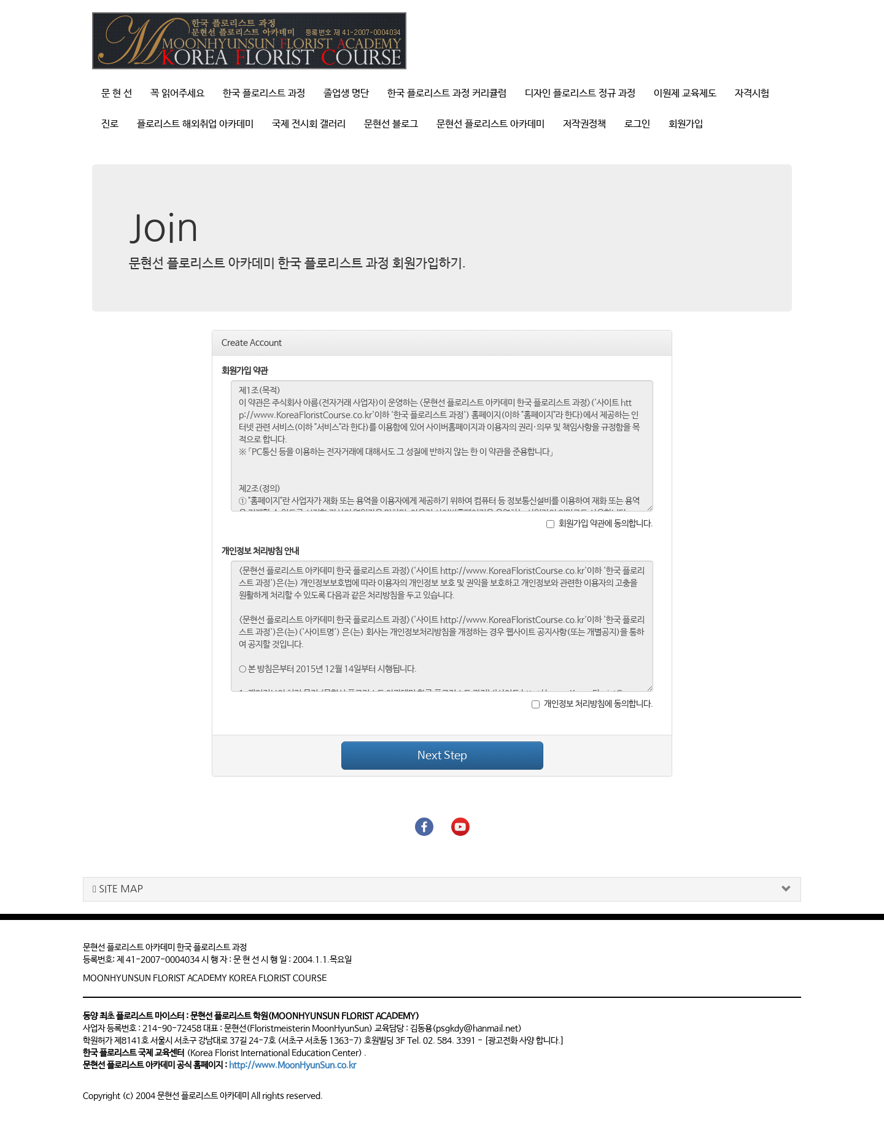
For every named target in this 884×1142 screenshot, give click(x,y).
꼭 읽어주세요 (177, 93)
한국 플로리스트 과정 (264, 93)
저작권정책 (584, 124)
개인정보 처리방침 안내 (260, 551)
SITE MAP (118, 889)
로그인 (637, 124)
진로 (109, 124)
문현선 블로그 (391, 124)
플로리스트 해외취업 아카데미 (195, 124)
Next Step (442, 755)
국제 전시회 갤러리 (309, 124)
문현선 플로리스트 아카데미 (490, 124)
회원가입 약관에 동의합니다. (599, 524)
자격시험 (752, 93)
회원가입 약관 (245, 371)
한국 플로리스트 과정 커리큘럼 (446, 93)
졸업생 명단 (346, 93)
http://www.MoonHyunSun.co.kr (292, 1065)
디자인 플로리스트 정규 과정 (580, 93)
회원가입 (686, 124)
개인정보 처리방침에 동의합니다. (592, 704)
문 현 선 (116, 93)
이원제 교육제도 (685, 93)
